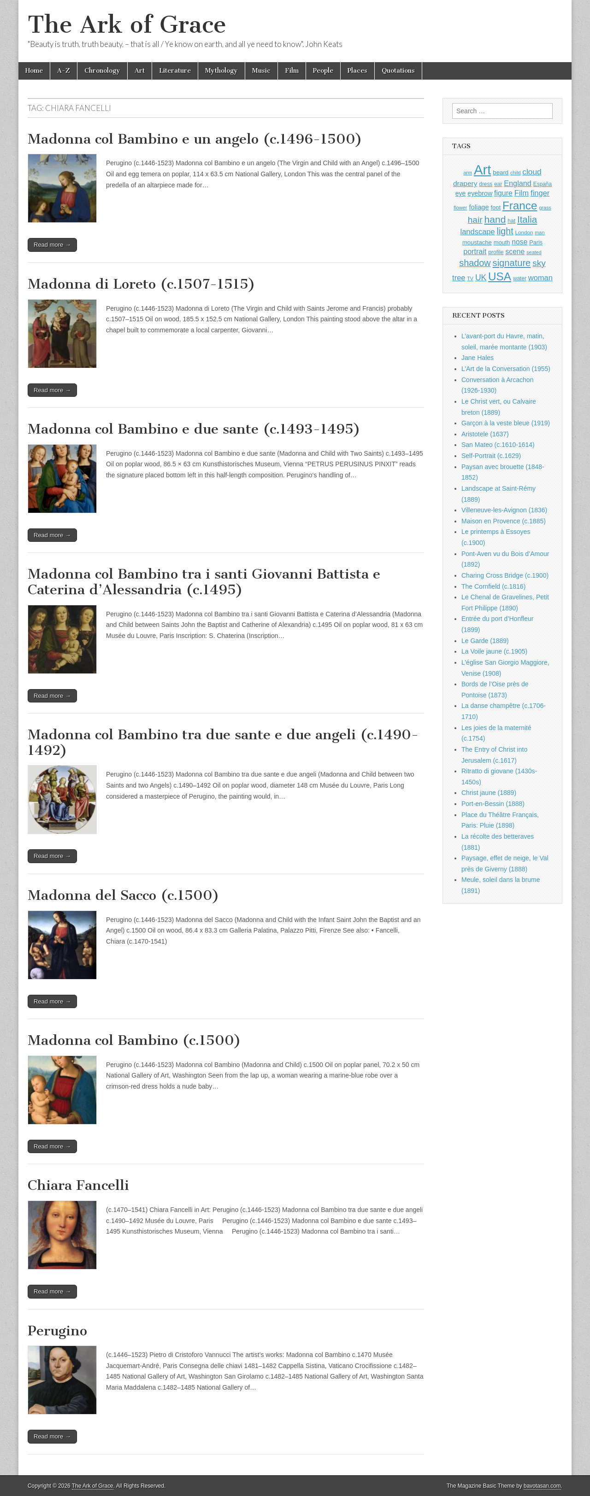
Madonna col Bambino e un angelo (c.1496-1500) (195, 139)
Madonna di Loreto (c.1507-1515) (141, 284)
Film (292, 71)
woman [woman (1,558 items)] (540, 277)
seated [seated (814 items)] (534, 252)
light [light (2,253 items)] (505, 231)
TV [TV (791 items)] (470, 278)
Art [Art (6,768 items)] (482, 169)
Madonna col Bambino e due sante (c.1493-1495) (194, 429)
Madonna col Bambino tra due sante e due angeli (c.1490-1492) (223, 742)
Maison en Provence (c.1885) (503, 521)
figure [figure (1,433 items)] (503, 193)
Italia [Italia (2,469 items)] (527, 219)
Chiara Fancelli (78, 1185)
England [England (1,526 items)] (517, 183)
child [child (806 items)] (515, 172)
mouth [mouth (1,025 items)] (502, 242)
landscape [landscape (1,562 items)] (477, 231)
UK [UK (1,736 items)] (480, 277)
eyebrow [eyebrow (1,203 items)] (479, 193)
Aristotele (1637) (485, 434)
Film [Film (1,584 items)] (521, 193)
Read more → (52, 244)
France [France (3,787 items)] (519, 205)
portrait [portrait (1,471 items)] (474, 251)
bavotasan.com (542, 1486)
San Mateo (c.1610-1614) (498, 444)
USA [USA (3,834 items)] (499, 276)
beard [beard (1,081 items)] (500, 172)
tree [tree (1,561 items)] (458, 277)
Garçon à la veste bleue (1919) (505, 423)
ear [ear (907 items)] (498, 184)
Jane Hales (477, 357)
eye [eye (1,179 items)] (460, 193)
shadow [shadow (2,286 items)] (475, 263)
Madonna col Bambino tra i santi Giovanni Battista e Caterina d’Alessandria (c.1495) (204, 582)
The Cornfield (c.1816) (493, 586)
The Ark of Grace (127, 25)
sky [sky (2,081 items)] (539, 263)
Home (34, 71)
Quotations (398, 71)
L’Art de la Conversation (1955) (505, 368)
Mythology (221, 71)
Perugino (57, 1330)
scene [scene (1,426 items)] (515, 251)
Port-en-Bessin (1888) (493, 803)
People (323, 71)
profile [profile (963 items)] (495, 252)
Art (140, 71)
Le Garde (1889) (485, 640)
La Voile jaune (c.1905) (494, 651)
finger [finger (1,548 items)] (540, 193)
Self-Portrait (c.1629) (491, 455)
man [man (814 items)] (539, 232)
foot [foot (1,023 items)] (496, 207)
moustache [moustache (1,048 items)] (477, 242)
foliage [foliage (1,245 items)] (479, 207)
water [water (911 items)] (519, 278)
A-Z (63, 71)
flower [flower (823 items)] (460, 207)
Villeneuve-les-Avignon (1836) (504, 510)
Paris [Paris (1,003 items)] (536, 242)
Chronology (102, 71)
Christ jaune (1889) (488, 792)
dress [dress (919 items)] (485, 184)
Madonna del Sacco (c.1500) (123, 895)
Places (357, 71)
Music (261, 71)
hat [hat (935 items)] (511, 221)
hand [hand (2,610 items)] (495, 219)
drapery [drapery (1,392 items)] (465, 183)
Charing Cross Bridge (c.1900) (505, 575)
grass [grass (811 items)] (545, 207)
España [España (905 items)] (542, 184)
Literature (175, 71)
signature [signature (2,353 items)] (512, 263)
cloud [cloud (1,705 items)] (531, 171)
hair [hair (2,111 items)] (475, 220)
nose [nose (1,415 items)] (519, 242)
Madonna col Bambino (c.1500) (134, 1040)
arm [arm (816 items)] (467, 172)
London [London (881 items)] (524, 232)
